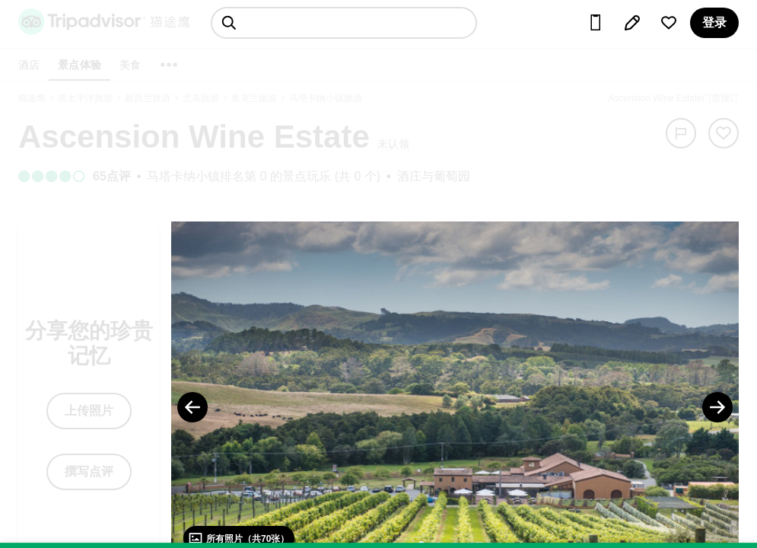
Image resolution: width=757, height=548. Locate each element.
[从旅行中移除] (723, 133)
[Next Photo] (717, 407)
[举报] (681, 133)
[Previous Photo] (192, 407)
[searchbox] (343, 22)
